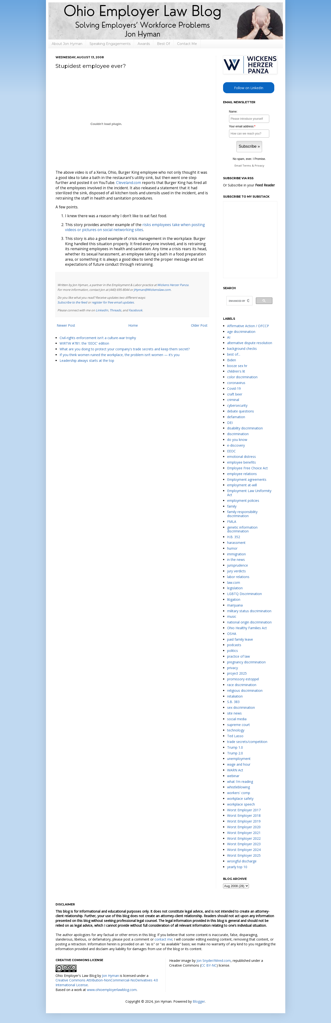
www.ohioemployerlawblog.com (112, 989)
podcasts (234, 645)
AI (228, 337)
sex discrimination (241, 707)
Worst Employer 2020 (244, 827)
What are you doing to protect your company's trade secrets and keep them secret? (125, 349)
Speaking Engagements (110, 44)
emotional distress (241, 456)
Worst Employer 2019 (244, 821)
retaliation (235, 696)
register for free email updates (113, 302)
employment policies (243, 500)
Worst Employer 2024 (244, 849)
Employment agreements (246, 479)
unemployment (239, 758)
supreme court (238, 724)
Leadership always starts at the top (87, 360)
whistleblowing (238, 787)
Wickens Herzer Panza (172, 285)
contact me (163, 939)
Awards (144, 44)
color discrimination (242, 377)
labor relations (238, 576)
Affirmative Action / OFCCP (248, 326)
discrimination (238, 434)
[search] (239, 301)
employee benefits (241, 462)
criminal (233, 399)
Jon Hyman (110, 975)
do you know (237, 439)
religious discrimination (245, 690)
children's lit (236, 371)
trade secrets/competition (247, 741)
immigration (236, 554)
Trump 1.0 (235, 747)
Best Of (163, 44)
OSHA (231, 633)
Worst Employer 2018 (244, 815)
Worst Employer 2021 (244, 832)
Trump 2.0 (235, 753)
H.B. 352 (233, 537)
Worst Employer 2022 (244, 838)
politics (232, 650)
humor (232, 548)
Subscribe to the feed (72, 302)
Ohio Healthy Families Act (247, 628)
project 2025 (237, 673)
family (231, 506)
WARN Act (235, 770)
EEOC (231, 451)
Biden (231, 360)
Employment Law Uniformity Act (249, 492)
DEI (230, 422)
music (231, 616)
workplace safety (240, 798)
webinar (233, 776)
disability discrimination (245, 428)
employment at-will (242, 485)
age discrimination (241, 331)
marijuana (235, 605)
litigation (233, 599)
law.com (233, 582)
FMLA (231, 521)
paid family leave (240, 639)
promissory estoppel (243, 679)
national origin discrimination (249, 622)
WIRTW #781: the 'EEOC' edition (84, 343)
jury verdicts (236, 571)
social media (237, 719)
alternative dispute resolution (249, 343)
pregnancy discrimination (246, 662)
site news (234, 713)
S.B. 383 (233, 701)
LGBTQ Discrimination (244, 593)
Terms (246, 165)
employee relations (242, 473)
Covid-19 (234, 388)
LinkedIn (102, 310)
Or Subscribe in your (249, 185)
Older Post (199, 325)
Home (133, 325)
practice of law (238, 656)
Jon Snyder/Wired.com (213, 960)
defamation (236, 417)
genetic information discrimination (242, 529)
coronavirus (236, 382)
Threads (115, 310)
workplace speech (241, 804)
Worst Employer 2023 (244, 844)
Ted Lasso (235, 736)
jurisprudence (237, 565)
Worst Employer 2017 (244, 810)
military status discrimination (249, 611)
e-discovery (236, 445)
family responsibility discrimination (242, 513)
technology (235, 730)
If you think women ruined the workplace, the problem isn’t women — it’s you (120, 354)
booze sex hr (237, 365)
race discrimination (241, 684)
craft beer (234, 394)
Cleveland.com (128, 182)
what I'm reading (240, 781)
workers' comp (238, 792)
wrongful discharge (242, 861)
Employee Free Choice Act (247, 468)
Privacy (259, 165)
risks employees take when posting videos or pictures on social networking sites (135, 227)
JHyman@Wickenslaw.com (152, 290)
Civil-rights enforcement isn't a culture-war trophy (98, 338)
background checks (242, 348)
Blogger (199, 1001)
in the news (236, 559)
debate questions (240, 411)
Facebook (135, 310)
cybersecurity (237, 405)
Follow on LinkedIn (248, 88)
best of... (233, 354)
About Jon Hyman (67, 44)
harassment (236, 542)
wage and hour (238, 764)
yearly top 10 (237, 867)
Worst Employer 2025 (244, 855)
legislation (235, 588)
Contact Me (187, 44)
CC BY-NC (209, 965)
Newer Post (66, 325)
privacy (232, 668)
